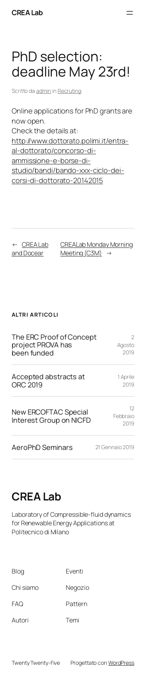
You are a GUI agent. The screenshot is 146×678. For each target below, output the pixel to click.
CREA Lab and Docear (30, 249)
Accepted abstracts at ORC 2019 (48, 381)
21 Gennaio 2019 (115, 447)
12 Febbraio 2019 (123, 415)
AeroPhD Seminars (42, 447)
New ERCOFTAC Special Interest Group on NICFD (51, 416)
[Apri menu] (129, 12)
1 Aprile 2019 (126, 380)
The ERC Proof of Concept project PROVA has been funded (54, 345)
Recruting (69, 90)
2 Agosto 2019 (125, 344)
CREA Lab (27, 12)
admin (43, 90)
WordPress (121, 662)
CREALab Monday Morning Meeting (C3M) (96, 249)
